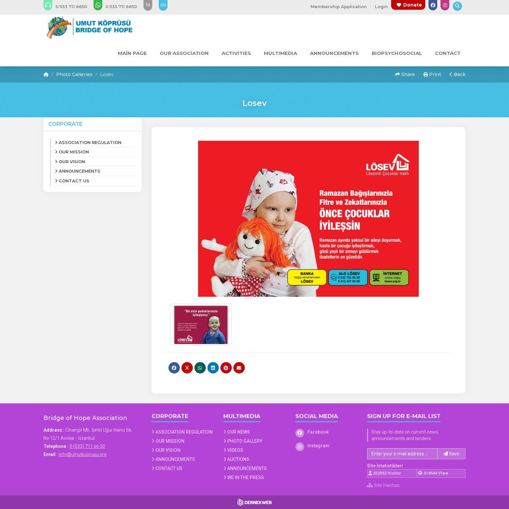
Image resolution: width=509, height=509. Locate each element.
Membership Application (339, 6)
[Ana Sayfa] (88, 27)
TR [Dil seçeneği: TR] (147, 5)
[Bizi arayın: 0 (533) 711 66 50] (69, 6)
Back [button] (458, 74)
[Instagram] (326, 445)
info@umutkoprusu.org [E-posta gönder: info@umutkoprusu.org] (82, 454)
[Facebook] (326, 432)
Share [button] (405, 74)
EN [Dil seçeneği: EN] (163, 5)
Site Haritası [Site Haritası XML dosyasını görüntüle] (383, 485)
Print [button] (432, 74)
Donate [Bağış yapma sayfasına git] (412, 5)
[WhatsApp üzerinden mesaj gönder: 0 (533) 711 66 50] (119, 6)
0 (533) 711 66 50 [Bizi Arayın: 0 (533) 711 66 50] (87, 446)
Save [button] (451, 453)
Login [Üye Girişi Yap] (381, 6)
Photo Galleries (74, 74)
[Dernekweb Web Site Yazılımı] (254, 502)
